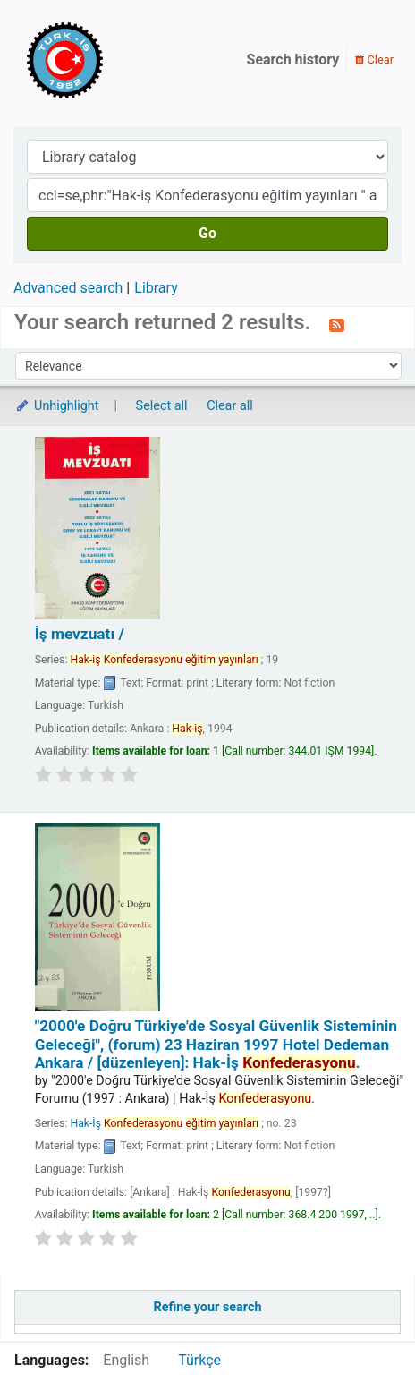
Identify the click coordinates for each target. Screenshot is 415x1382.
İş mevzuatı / (79, 634)
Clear (374, 59)
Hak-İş (164, 1123)
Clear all (230, 406)
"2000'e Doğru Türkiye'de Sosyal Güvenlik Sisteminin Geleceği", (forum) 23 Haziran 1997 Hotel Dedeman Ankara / (216, 1044)
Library (155, 287)
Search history (293, 59)
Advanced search (68, 287)
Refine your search (208, 1307)
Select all (162, 406)
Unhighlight (56, 406)
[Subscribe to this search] (337, 324)
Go (207, 233)
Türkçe (199, 1360)
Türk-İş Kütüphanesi (116, 60)
